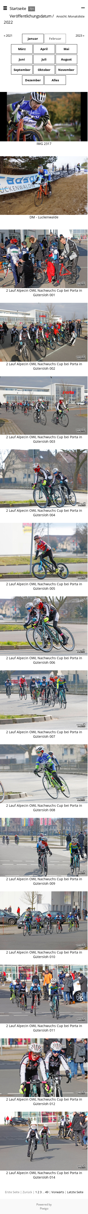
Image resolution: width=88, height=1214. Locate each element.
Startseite (18, 8)
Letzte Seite (75, 1192)
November (66, 70)
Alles (55, 80)
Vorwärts (57, 1192)
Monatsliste (76, 16)
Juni (22, 59)
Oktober (44, 70)
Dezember (33, 80)
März (22, 49)
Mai (66, 49)
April (44, 49)
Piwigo (44, 1208)
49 (46, 1192)
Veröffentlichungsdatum (30, 16)
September (22, 70)
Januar (33, 38)
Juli (44, 59)
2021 (9, 35)
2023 (79, 35)
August (66, 59)
